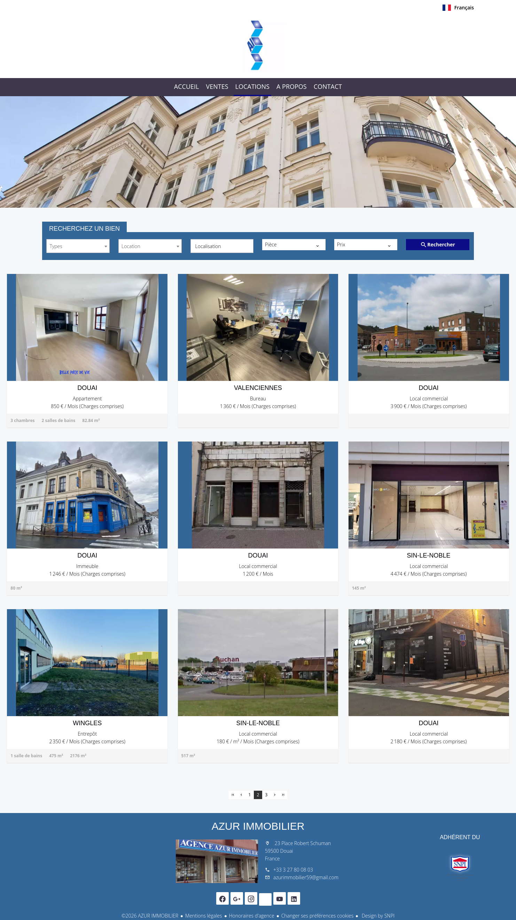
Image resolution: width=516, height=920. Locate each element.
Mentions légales (203, 915)
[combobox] (78, 246)
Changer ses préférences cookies (317, 915)
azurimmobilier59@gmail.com (305, 877)
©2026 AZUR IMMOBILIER (150, 915)
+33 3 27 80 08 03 (293, 869)
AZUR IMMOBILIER (258, 826)
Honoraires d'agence (251, 915)
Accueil (258, 45)
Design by (377, 915)
